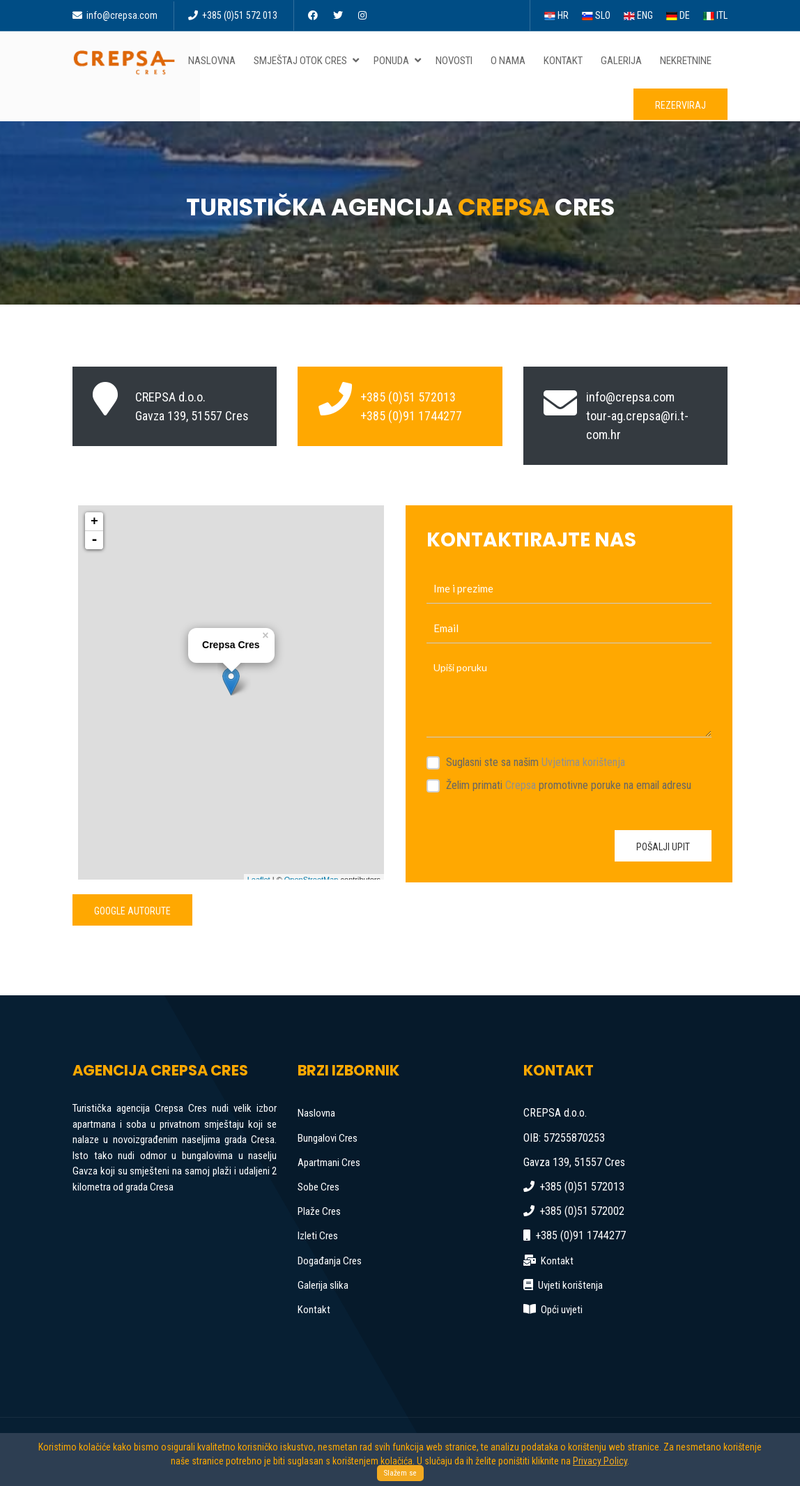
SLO (596, 15)
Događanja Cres (330, 1261)
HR (556, 15)
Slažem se (400, 1473)
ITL (715, 15)
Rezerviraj (680, 105)
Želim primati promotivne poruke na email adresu (568, 785)
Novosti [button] (457, 60)
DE (678, 15)
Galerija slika (323, 1285)
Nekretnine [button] (688, 60)
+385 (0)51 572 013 (232, 15)
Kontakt (314, 1309)
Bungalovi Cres (327, 1138)
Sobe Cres (318, 1187)
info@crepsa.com (114, 15)
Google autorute (132, 911)
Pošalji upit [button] (663, 846)
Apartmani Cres (329, 1162)
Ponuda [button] (398, 60)
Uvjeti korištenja (570, 1285)
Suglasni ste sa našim (535, 762)
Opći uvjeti (562, 1309)
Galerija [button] (624, 60)
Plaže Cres (319, 1211)
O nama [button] (511, 60)
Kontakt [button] (566, 60)
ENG (638, 15)
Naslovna (316, 1113)
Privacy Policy (600, 1460)
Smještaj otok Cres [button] (307, 60)
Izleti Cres (318, 1236)
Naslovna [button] (214, 60)
